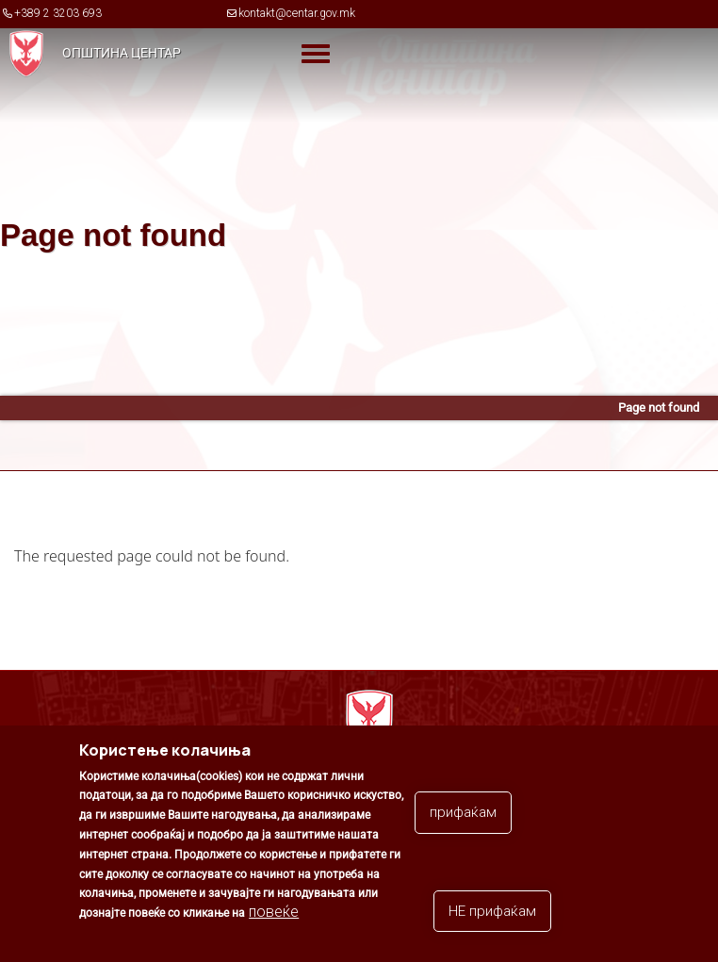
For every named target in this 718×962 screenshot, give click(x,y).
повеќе (274, 912)
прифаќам (463, 812)
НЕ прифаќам (492, 911)
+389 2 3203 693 (58, 13)
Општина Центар (121, 52)
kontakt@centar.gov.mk (296, 13)
